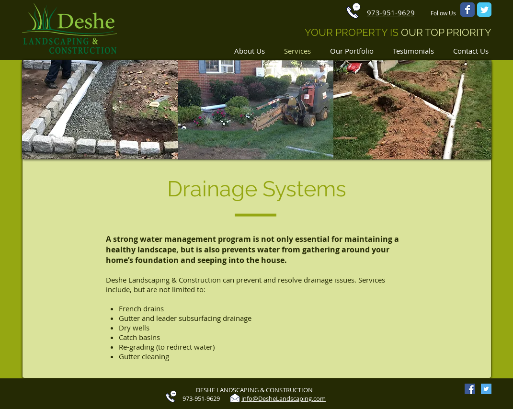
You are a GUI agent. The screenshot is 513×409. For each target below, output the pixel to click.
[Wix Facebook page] (467, 9)
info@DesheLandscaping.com (283, 398)
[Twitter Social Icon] (486, 389)
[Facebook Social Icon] (470, 389)
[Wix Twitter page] (484, 9)
